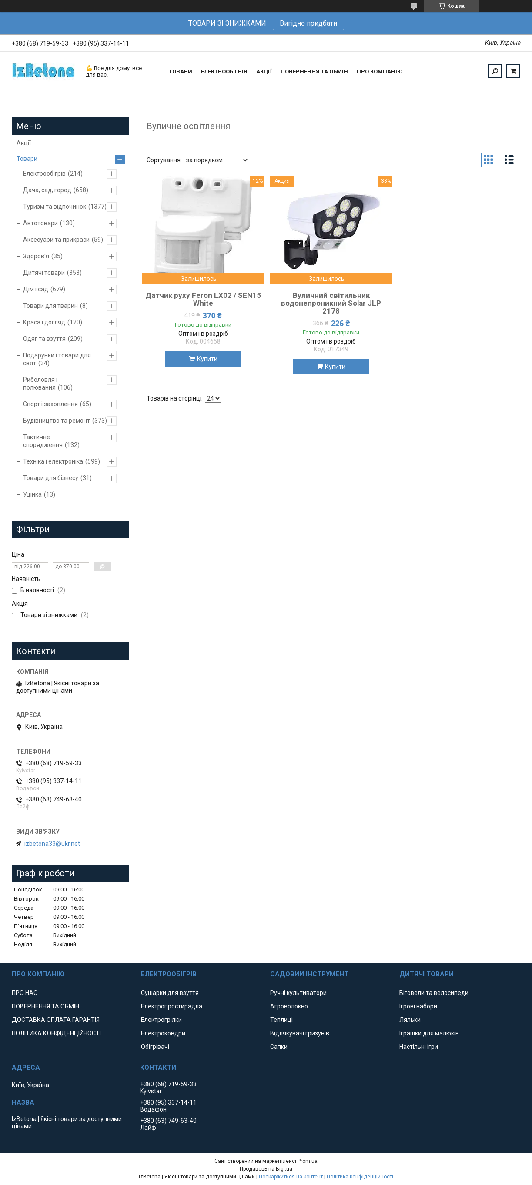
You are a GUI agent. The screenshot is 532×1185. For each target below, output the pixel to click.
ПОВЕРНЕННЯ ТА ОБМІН (314, 71)
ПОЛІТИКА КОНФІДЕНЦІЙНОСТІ (56, 1033)
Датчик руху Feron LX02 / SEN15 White (203, 299)
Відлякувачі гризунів (299, 1033)
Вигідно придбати (308, 23)
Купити (207, 358)
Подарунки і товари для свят (57, 359)
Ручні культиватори (298, 992)
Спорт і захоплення (50, 404)
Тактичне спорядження (43, 441)
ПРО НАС (24, 992)
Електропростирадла (171, 1006)
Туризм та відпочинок (54, 206)
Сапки (279, 1046)
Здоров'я (36, 256)
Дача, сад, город (47, 190)
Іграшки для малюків (429, 1033)
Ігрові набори (418, 1006)
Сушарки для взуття (170, 992)
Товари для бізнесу (50, 477)
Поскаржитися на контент (291, 1177)
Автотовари (40, 223)
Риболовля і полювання (40, 383)
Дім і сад (35, 289)
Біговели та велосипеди (433, 992)
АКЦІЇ (264, 71)
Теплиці (281, 1019)
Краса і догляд (44, 322)
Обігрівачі (155, 1046)
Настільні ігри (418, 1046)
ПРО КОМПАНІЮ (379, 71)
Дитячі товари (44, 272)
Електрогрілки (161, 1019)
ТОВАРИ (180, 71)
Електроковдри (163, 1033)
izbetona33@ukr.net (52, 843)
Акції (24, 143)
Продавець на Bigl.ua (266, 1169)
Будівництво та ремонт (56, 420)
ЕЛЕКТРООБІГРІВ (224, 71)
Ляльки (410, 1019)
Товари (27, 158)
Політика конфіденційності (360, 1177)
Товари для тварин (50, 305)
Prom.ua (308, 1161)
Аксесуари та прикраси (56, 239)
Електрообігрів (44, 173)
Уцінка (32, 494)
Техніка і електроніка (53, 461)
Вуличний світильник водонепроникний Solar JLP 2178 (331, 303)
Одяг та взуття (44, 338)
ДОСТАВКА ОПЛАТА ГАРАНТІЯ (56, 1019)
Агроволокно (289, 1006)
